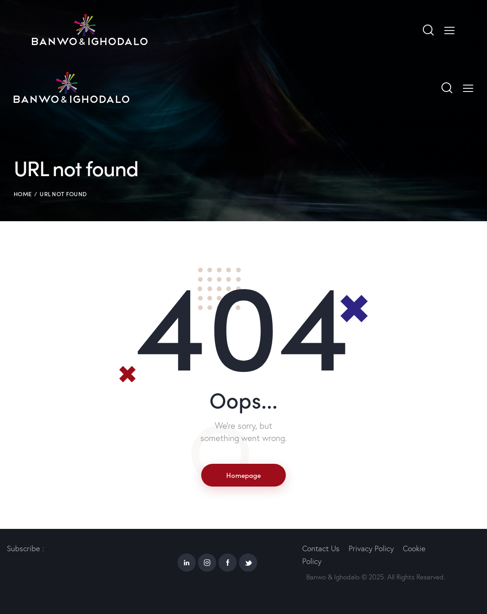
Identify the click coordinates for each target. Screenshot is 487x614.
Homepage (243, 475)
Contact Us (321, 548)
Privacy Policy (371, 548)
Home (22, 193)
